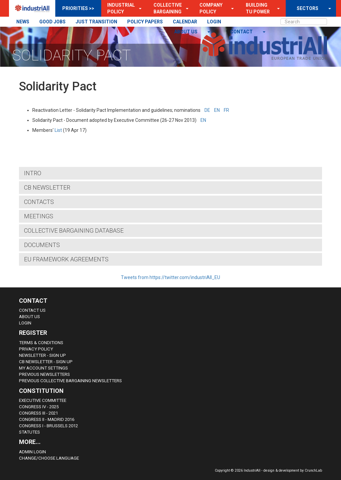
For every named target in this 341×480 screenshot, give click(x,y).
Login (25, 322)
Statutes (29, 432)
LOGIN (214, 21)
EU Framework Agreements (66, 259)
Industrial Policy (121, 8)
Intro (32, 173)
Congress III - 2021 (38, 413)
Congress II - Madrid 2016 (46, 419)
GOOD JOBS (52, 21)
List (58, 130)
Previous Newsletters (44, 374)
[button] (138, 8)
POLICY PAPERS (145, 21)
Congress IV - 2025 (39, 406)
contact (242, 31)
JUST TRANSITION (96, 21)
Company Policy (210, 8)
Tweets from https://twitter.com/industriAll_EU (170, 277)
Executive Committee (42, 400)
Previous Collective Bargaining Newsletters (70, 380)
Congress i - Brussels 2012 (48, 425)
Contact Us (32, 310)
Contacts (39, 201)
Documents (42, 244)
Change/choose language (49, 458)
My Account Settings (43, 368)
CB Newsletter (47, 187)
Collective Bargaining (168, 8)
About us (186, 31)
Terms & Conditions (41, 342)
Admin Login (32, 451)
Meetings (38, 216)
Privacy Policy (36, 348)
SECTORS (307, 8)
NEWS (22, 21)
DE (207, 110)
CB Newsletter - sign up (46, 361)
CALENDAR (185, 21)
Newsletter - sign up (42, 355)
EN (217, 110)
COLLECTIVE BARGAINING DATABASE (74, 230)
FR (226, 110)
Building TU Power (258, 8)
